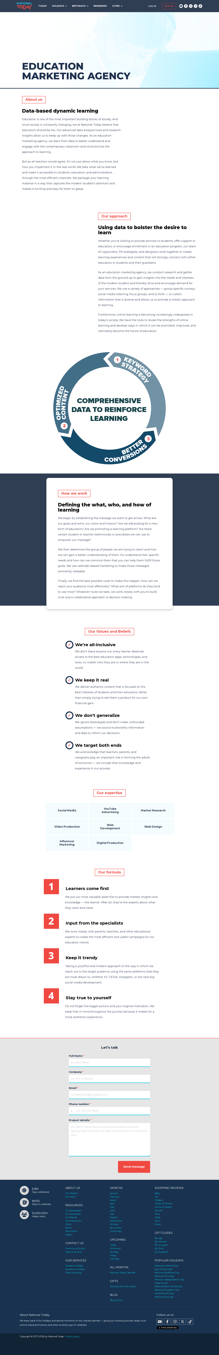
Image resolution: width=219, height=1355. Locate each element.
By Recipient (161, 1252)
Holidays (58, 6)
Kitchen (159, 1210)
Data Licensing (73, 1272)
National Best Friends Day (168, 1286)
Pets (157, 1214)
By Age (159, 1238)
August (114, 1217)
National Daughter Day (167, 1290)
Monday (114, 1252)
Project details (80, 1120)
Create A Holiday (74, 1265)
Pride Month (161, 1283)
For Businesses (73, 1210)
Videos (69, 1234)
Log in (152, 6)
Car (156, 1196)
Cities (116, 6)
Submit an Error (73, 1252)
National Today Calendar (123, 1272)
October (114, 1224)
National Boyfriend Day (167, 1272)
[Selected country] (71, 1111)
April (112, 1203)
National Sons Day (164, 1276)
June (112, 1210)
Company (76, 1072)
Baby (157, 1193)
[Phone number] (109, 1111)
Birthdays (79, 6)
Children (159, 1200)
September (116, 1221)
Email (73, 1088)
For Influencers (73, 1221)
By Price (159, 1248)
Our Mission (71, 1193)
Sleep (158, 1217)
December (116, 1231)
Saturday (114, 1258)
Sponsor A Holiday (75, 1269)
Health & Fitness (163, 1203)
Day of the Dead (163, 1269)
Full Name (76, 1055)
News (68, 1227)
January (114, 1193)
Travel (158, 1224)
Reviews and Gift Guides (123, 1286)
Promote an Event (75, 1248)
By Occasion (161, 1245)
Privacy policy (72, 1336)
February (114, 1196)
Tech (157, 1221)
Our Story (70, 1196)
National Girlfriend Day (166, 1265)
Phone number (80, 1104)
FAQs (68, 1224)
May (112, 1207)
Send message (134, 1166)
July (112, 1214)
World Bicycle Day (164, 1293)
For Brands (71, 1217)
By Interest (161, 1241)
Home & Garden (163, 1207)
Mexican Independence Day (170, 1279)
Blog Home (116, 1300)
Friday (113, 1255)
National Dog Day (164, 1297)
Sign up (169, 6)
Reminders (100, 6)
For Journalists (73, 1214)
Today (42, 6)
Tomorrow (115, 1248)
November (116, 1227)
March (113, 1200)
